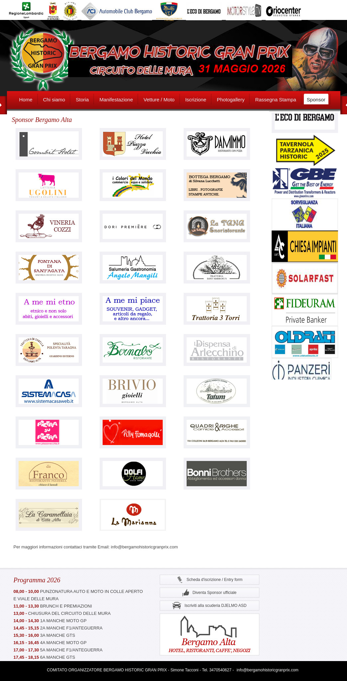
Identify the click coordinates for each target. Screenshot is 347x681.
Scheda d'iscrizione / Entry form (209, 580)
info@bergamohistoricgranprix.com (268, 670)
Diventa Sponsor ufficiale (209, 593)
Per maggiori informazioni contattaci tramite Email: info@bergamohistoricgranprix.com (96, 546)
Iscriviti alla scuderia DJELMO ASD (209, 606)
